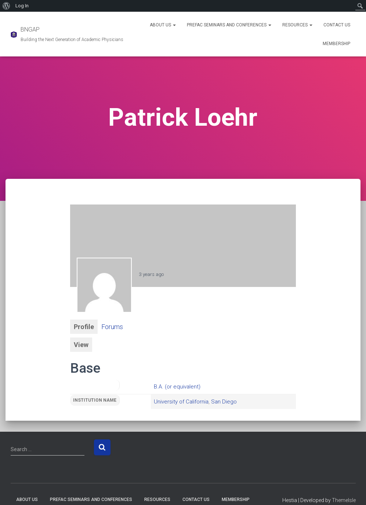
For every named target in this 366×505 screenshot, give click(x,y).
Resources (297, 24)
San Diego (224, 401)
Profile (84, 327)
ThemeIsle (344, 500)
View (81, 345)
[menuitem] (6, 6)
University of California (181, 401)
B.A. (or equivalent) (177, 386)
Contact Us (336, 24)
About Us (163, 24)
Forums (112, 327)
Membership (336, 43)
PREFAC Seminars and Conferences (229, 24)
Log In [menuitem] (22, 5)
